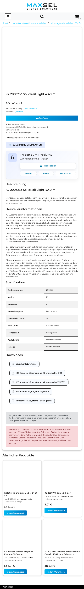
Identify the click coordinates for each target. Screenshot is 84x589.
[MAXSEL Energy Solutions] (42, 6)
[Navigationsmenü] (8, 16)
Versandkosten (30, 109)
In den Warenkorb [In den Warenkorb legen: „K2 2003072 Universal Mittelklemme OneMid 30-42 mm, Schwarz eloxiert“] (56, 572)
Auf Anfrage (42, 118)
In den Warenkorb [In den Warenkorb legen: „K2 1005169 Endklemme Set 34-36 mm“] (15, 513)
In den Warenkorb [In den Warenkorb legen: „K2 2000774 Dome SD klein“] (56, 510)
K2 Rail (19, 127)
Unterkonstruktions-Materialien (29, 23)
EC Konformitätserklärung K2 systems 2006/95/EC (40, 382)
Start (5, 23)
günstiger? (19, 111)
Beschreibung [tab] (16, 184)
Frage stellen (47, 165)
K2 (18, 130)
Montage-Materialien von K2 (35, 127)
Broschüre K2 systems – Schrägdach (34, 400)
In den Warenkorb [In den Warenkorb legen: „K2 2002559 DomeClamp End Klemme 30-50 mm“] (15, 572)
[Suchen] (42, 16)
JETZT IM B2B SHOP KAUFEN (25, 145)
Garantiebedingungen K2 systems (32, 391)
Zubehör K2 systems (26, 364)
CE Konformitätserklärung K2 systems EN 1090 (39, 373)
